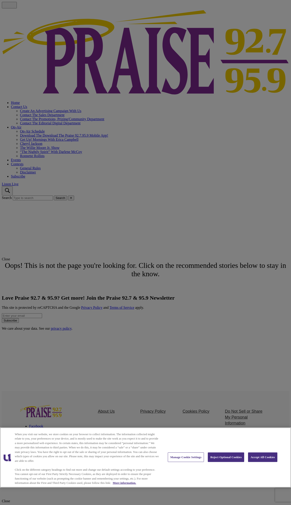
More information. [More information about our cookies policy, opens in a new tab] (124, 483)
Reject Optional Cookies (226, 457)
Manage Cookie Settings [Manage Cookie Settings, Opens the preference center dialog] (185, 457)
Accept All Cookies (263, 457)
